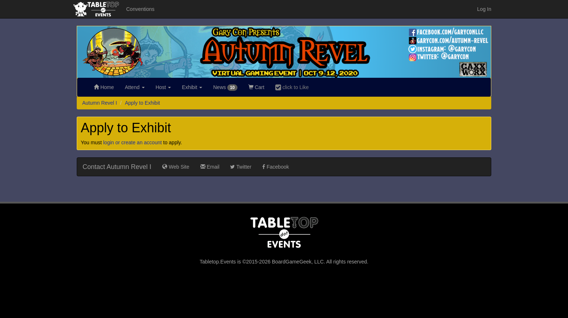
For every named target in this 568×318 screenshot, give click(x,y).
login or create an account (132, 142)
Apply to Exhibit (142, 103)
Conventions (140, 9)
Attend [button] (134, 87)
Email (210, 167)
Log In (484, 9)
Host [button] (163, 87)
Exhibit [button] (192, 87)
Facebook (275, 167)
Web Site (175, 167)
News (225, 87)
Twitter (240, 167)
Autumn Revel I (99, 103)
